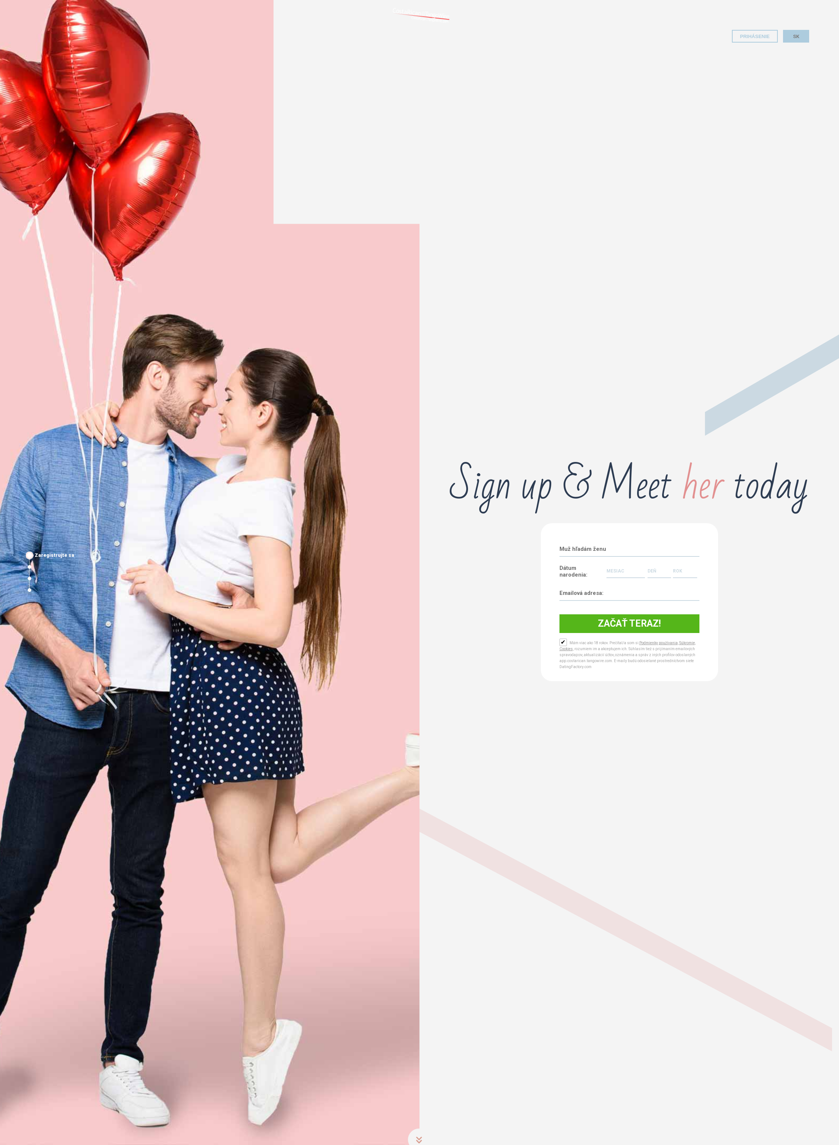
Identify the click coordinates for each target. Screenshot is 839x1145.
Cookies (566, 649)
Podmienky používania (658, 643)
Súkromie (687, 643)
